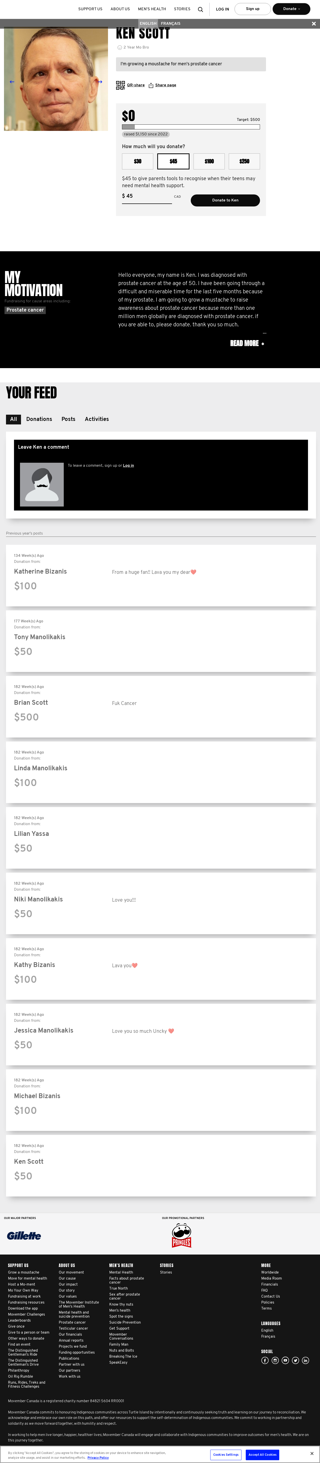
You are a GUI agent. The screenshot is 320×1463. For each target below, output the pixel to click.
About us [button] (120, 9)
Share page (162, 85)
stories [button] (182, 9)
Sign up (253, 9)
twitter (295, 1360)
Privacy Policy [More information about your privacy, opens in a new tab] (98, 1457)
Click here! (275, 1360)
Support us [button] (90, 9)
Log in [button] (222, 10)
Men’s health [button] (152, 9)
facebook (265, 1360)
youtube (285, 1360)
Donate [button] (291, 11)
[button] (202, 9)
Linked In (305, 1360)
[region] (160, 1454)
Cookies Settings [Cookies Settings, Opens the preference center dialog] (225, 1454)
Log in (128, 466)
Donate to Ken (225, 200)
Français (170, 24)
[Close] (312, 1453)
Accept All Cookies (262, 1454)
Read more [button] (247, 343)
